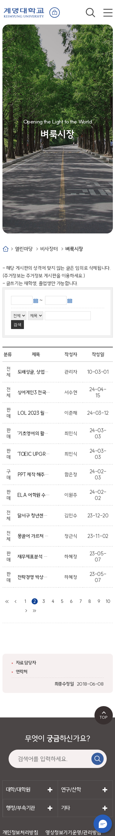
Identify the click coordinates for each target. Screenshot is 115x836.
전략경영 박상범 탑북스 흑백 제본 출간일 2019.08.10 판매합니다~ (34, 577)
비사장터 (49, 249)
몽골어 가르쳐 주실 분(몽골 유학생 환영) (34, 536)
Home (5, 249)
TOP (103, 717)
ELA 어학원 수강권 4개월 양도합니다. (34, 495)
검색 (90, 12)
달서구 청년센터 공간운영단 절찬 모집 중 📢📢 (34, 516)
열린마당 (24, 249)
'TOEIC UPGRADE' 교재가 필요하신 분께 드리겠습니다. (34, 454)
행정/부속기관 (20, 807)
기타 (65, 807)
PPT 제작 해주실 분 (34, 474)
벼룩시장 (74, 249)
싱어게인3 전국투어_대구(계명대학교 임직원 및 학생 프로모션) (34, 392)
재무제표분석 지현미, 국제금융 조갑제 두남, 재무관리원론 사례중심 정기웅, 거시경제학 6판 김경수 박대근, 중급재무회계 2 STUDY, (34, 557)
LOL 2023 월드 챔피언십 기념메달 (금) (34, 413)
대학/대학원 (18, 789)
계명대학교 (23, 11)
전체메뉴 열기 (108, 12)
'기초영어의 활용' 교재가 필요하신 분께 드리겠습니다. (34, 433)
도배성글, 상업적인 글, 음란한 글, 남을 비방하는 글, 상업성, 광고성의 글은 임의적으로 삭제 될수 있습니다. (34, 372)
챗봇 (103, 824)
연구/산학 (71, 789)
